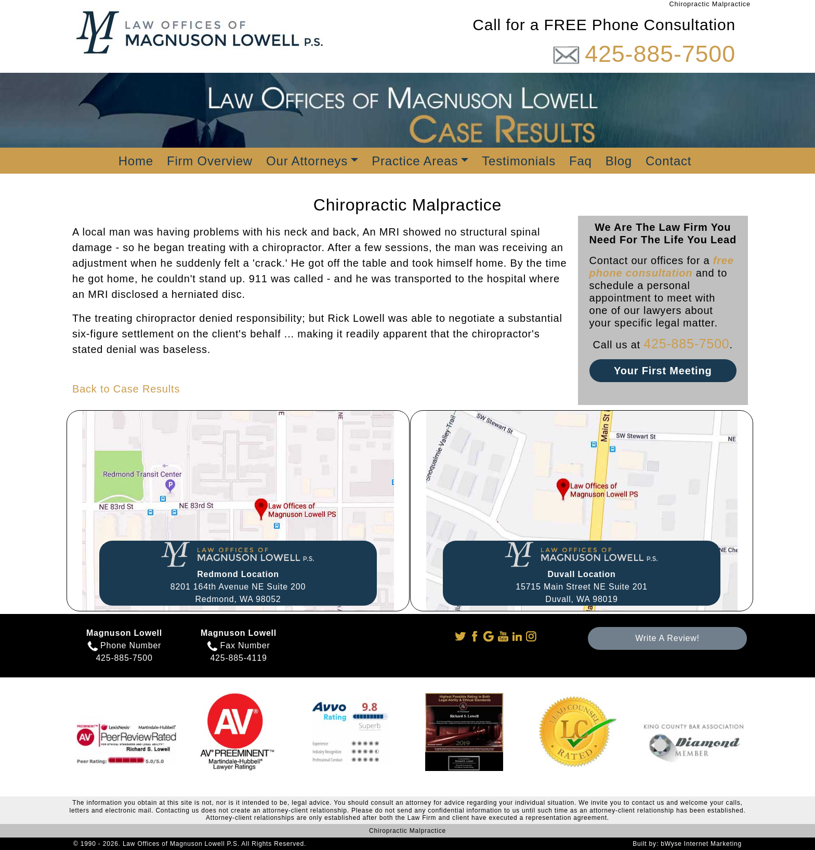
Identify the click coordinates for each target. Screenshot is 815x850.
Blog (619, 161)
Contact (668, 161)
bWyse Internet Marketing (701, 843)
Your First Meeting (663, 370)
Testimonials (519, 161)
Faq (580, 161)
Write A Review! (667, 638)
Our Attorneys (307, 161)
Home (136, 161)
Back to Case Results (126, 389)
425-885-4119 (238, 657)
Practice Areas (415, 161)
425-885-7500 (660, 54)
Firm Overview (210, 161)
